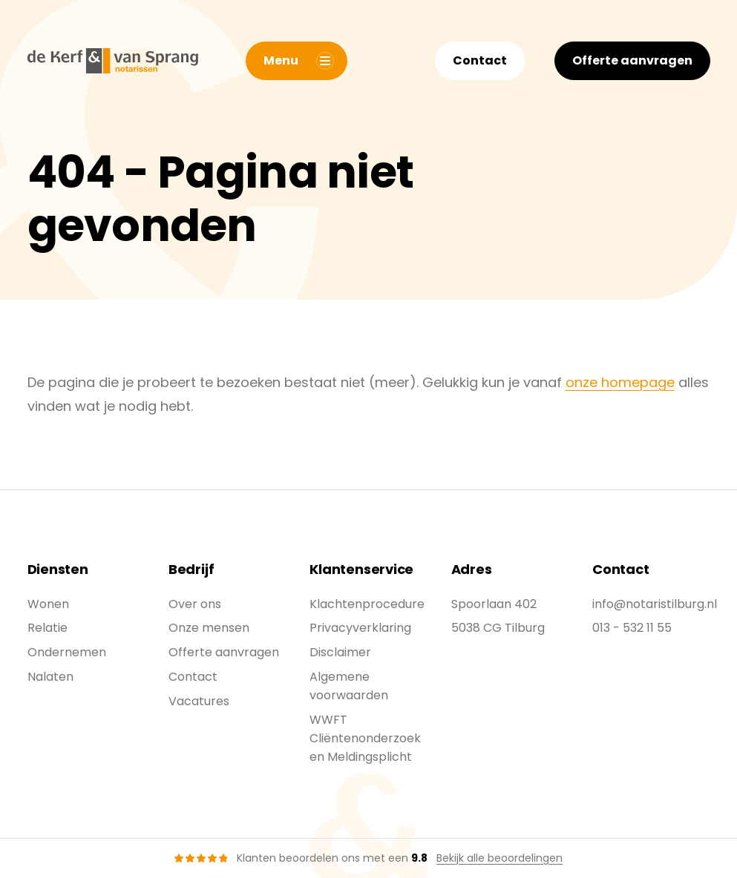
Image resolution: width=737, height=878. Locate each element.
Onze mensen (208, 627)
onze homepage (620, 382)
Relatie (47, 627)
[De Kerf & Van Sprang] (112, 60)
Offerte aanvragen (632, 60)
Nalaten (50, 676)
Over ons (194, 604)
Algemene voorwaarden (348, 686)
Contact (480, 60)
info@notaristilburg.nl (654, 604)
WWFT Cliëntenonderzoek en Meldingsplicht (365, 738)
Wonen (48, 604)
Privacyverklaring (360, 627)
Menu (298, 61)
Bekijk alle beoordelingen (499, 858)
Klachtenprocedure (367, 604)
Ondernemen (66, 652)
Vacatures (198, 701)
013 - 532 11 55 (632, 627)
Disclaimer (340, 652)
